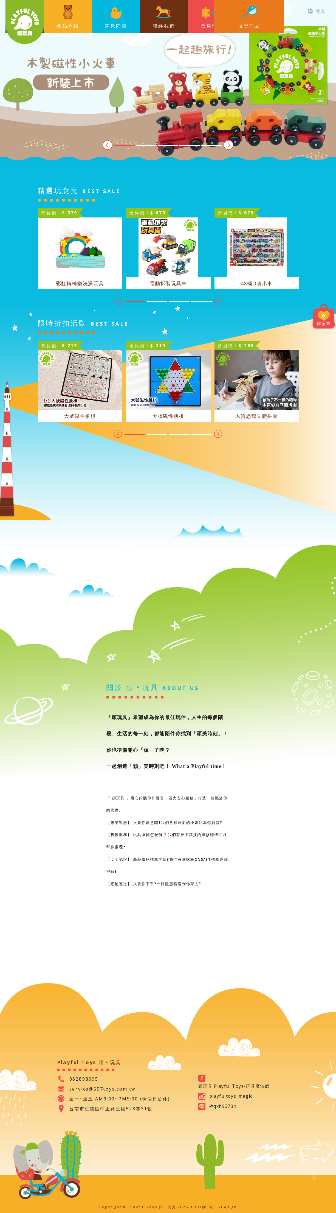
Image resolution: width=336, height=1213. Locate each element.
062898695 (83, 1079)
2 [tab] (146, 145)
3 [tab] (168, 145)
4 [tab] (189, 145)
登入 (316, 11)
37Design (226, 1206)
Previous (107, 145)
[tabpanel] (168, 83)
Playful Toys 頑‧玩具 (24, 22)
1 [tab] (124, 145)
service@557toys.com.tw (102, 1089)
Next (228, 145)
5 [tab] (211, 145)
